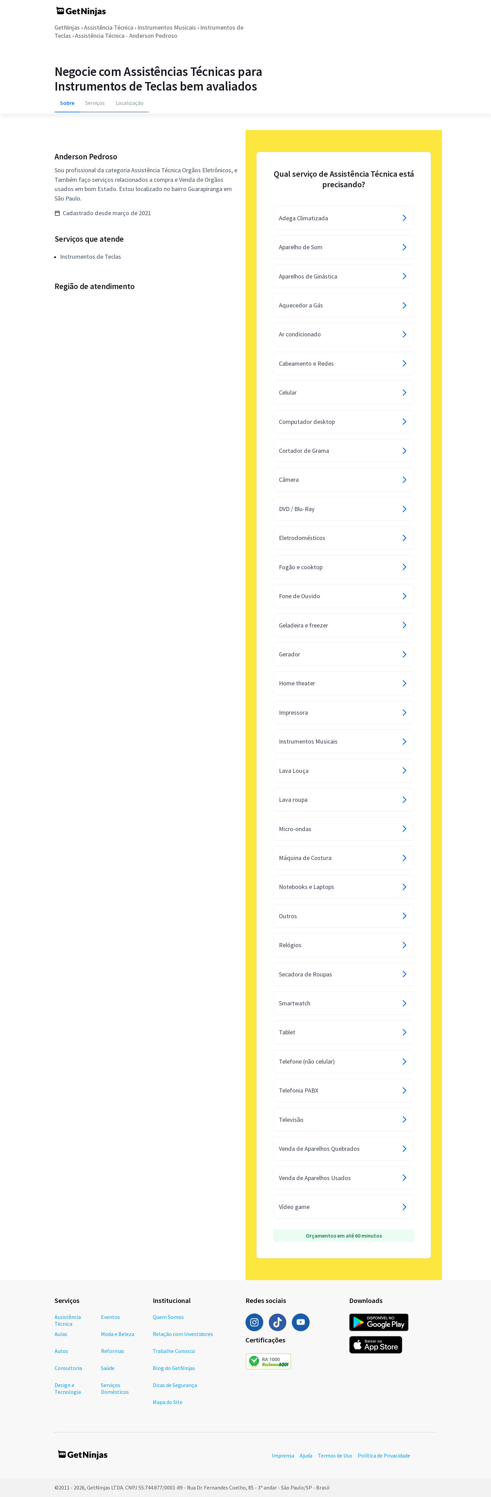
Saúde (108, 1368)
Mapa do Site (167, 1402)
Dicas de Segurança (175, 1385)
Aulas (61, 1334)
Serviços (95, 102)
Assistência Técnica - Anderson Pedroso (126, 35)
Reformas (112, 1351)
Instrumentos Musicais (166, 27)
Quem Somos (168, 1316)
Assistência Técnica (108, 27)
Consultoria (68, 1368)
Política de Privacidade (384, 1455)
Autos (61, 1351)
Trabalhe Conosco (174, 1351)
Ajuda (306, 1455)
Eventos (110, 1316)
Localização (130, 102)
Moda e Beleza (117, 1334)
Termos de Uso (335, 1455)
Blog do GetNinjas (174, 1368)
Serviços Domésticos (115, 1388)
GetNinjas (67, 27)
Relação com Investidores (183, 1334)
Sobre (67, 102)
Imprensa (283, 1455)
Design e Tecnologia (68, 1388)
